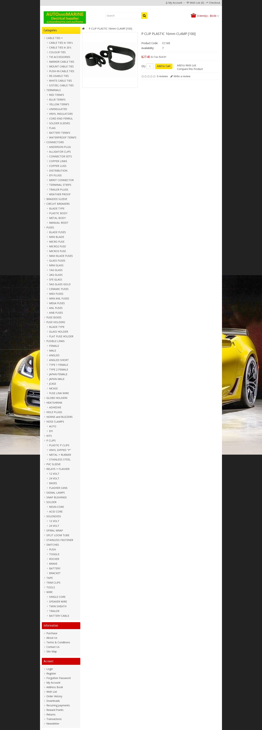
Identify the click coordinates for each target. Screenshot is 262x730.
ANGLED (54, 355)
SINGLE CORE (57, 596)
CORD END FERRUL (61, 118)
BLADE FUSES (57, 232)
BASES (53, 483)
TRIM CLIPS (53, 582)
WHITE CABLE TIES (60, 80)
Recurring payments (58, 705)
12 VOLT (54, 473)
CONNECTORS (55, 142)
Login (49, 669)
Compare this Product (190, 69)
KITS (49, 435)
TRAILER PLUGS (58, 189)
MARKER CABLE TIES (61, 61)
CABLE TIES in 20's (60, 47)
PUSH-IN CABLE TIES (61, 71)
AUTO (52, 426)
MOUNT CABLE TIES (61, 66)
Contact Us (52, 647)
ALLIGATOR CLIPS (60, 151)
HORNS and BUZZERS (59, 417)
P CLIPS (51, 440)
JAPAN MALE (56, 379)
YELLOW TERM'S (59, 104)
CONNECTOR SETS (60, 156)
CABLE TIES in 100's (61, 42)
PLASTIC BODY (58, 213)
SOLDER (51, 502)
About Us (51, 637)
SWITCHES (52, 544)
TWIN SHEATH (57, 606)
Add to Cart (163, 66)
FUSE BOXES (53, 317)
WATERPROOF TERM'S (62, 137)
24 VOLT (54, 478)
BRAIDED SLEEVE (56, 199)
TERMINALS (53, 90)
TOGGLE (54, 554)
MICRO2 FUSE (57, 246)
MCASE (53, 388)
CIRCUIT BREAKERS (58, 203)
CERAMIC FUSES (59, 289)
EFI (51, 431)
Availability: (147, 48)
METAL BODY (57, 218)
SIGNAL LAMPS (55, 492)
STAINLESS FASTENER (59, 540)
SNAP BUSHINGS (56, 497)
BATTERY (54, 568)
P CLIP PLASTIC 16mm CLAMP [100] (110, 28)
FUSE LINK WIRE (59, 393)
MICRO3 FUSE (57, 251)
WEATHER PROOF (60, 194)
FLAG (52, 128)
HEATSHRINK (54, 402)
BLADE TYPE (56, 208)
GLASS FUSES (57, 260)
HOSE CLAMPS (55, 421)
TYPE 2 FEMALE (58, 369)
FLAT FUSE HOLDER (61, 336)
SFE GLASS (55, 279)
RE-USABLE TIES (59, 76)
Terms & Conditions (58, 642)
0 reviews (162, 76)
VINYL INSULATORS (61, 113)
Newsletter (52, 723)
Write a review (182, 76)
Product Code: (149, 43)
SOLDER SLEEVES (59, 123)
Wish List (51, 691)
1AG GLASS (56, 270)
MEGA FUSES (57, 303)
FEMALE (54, 346)
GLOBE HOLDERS (57, 398)
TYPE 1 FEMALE (58, 364)
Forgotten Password (58, 678)
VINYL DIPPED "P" (60, 450)
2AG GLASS (56, 274)
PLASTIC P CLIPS (59, 445)
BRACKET (55, 573)
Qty (143, 66)
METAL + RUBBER (60, 454)
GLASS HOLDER (58, 331)
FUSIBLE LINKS (55, 341)
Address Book (54, 687)
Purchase (51, 633)
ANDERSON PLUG (60, 147)
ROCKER (54, 559)
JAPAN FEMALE (58, 374)
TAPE (49, 578)
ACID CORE (56, 511)
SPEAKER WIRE (58, 601)
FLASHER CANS (58, 488)
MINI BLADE (56, 237)
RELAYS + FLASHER (58, 469)
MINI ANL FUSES (59, 298)
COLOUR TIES (57, 52)
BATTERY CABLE (59, 615)
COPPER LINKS (58, 161)
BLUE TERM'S (57, 99)
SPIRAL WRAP (54, 530)
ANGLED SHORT (59, 360)
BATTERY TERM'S (59, 132)
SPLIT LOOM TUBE (57, 535)
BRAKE (53, 563)
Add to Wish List (186, 65)
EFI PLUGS (55, 175)
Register (51, 673)
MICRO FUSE (56, 241)
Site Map (51, 651)
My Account (53, 682)
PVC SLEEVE (53, 464)
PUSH (52, 549)
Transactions (54, 719)
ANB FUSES (56, 312)
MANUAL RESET (58, 222)
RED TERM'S (56, 95)
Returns (50, 714)
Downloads (53, 700)
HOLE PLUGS (54, 412)
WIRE (49, 592)
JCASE (52, 383)
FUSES (50, 227)
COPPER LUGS (57, 166)
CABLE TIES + (54, 38)
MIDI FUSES (56, 293)
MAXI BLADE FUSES (61, 256)
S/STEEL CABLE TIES (61, 85)
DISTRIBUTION (58, 170)
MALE (52, 350)
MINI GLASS (56, 265)
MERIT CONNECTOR (61, 180)
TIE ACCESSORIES (59, 57)
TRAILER (54, 611)
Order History (54, 696)
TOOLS (50, 587)
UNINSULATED (58, 109)
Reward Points (54, 710)
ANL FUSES (56, 308)
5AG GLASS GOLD (60, 284)
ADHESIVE (55, 407)
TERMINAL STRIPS (60, 185)
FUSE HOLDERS (55, 322)
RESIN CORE (56, 507)
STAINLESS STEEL (60, 459)
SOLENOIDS (53, 516)
